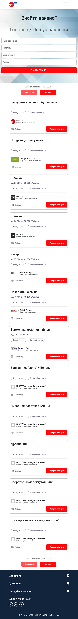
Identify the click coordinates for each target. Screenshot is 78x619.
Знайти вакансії (39, 70)
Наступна (48, 92)
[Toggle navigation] (66, 4)
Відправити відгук (57, 129)
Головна (19, 29)
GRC (39, 615)
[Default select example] (39, 48)
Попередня (29, 92)
